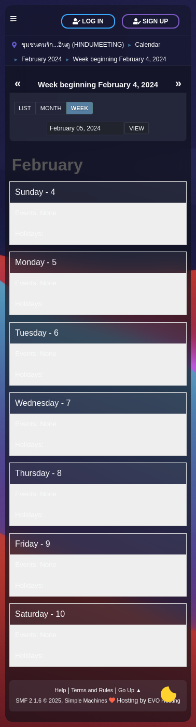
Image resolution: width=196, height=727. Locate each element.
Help (60, 690)
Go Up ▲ (130, 690)
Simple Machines (86, 700)
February (47, 164)
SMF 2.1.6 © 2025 (38, 700)
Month (51, 108)
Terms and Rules (92, 690)
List (25, 108)
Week (80, 108)
